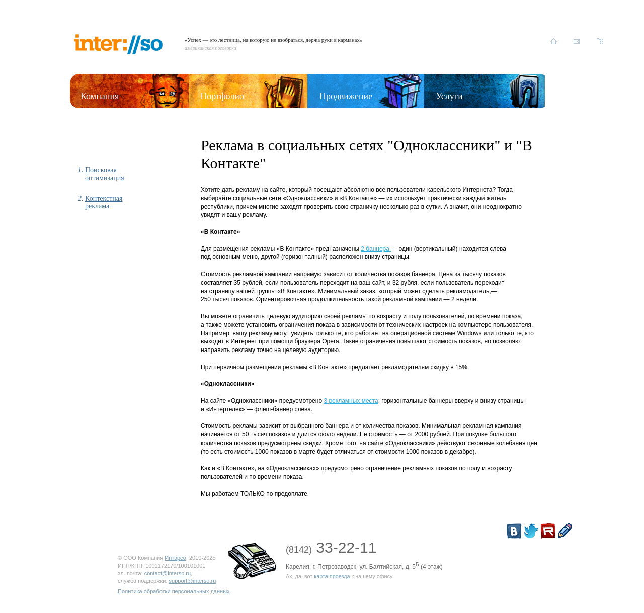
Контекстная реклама (103, 202)
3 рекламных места (351, 400)
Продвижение (345, 96)
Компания (99, 96)
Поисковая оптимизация (104, 174)
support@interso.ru (192, 581)
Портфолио (222, 96)
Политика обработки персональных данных (174, 591)
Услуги (449, 96)
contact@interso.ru (167, 573)
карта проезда (332, 576)
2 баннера (376, 248)
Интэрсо (175, 558)
